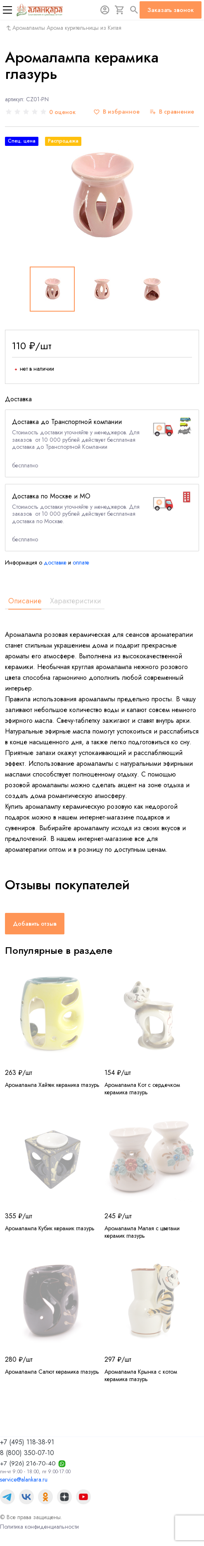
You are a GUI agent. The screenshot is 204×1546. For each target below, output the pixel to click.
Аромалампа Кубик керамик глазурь (50, 1228)
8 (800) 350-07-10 (27, 1453)
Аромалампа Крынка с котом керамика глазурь (140, 1375)
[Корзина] (119, 10)
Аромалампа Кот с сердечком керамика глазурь (142, 1088)
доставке (55, 562)
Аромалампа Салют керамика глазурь (52, 1371)
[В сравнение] (171, 112)
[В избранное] (116, 112)
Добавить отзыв (35, 924)
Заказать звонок (170, 10)
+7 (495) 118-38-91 (27, 1442)
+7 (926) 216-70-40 (28, 1463)
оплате (81, 562)
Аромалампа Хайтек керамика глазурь (52, 1085)
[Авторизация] (105, 10)
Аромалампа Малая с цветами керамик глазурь (142, 1232)
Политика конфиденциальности (39, 1526)
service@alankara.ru (23, 1479)
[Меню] (7, 10)
